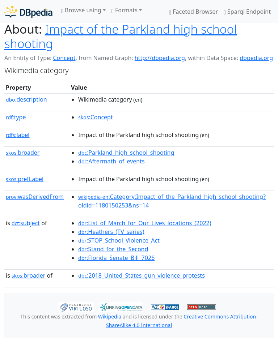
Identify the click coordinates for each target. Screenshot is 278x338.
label (18, 135)
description (26, 99)
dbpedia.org (256, 58)
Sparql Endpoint (247, 12)
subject (26, 223)
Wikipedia (109, 316)
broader (22, 153)
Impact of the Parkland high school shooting (120, 36)
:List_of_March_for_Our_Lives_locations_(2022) (144, 223)
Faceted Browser (193, 12)
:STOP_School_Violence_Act (119, 240)
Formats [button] (124, 10)
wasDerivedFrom (35, 197)
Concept (64, 58)
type (16, 117)
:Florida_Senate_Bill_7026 (116, 258)
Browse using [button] (81, 10)
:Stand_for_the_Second (113, 249)
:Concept (95, 117)
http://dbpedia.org (160, 58)
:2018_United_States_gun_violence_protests (141, 275)
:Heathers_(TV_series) (111, 232)
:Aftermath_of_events (111, 161)
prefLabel (24, 179)
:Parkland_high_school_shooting (126, 153)
